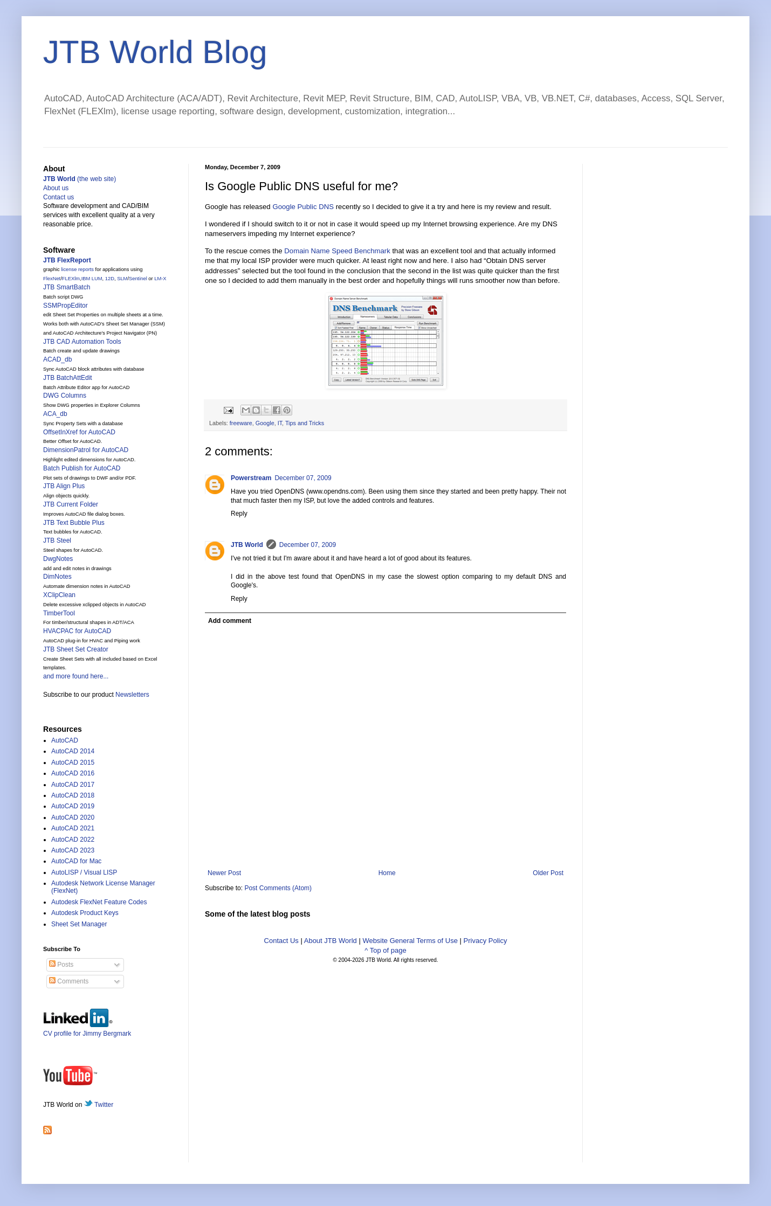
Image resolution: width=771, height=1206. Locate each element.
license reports (77, 269)
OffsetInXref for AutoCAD (79, 432)
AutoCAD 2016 (72, 773)
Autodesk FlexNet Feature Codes (99, 902)
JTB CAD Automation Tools (82, 341)
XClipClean (59, 595)
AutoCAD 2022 (72, 839)
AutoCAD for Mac (76, 861)
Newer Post (224, 873)
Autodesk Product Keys (85, 913)
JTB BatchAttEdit (67, 378)
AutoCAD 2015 (72, 762)
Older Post (548, 873)
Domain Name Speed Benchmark (337, 251)
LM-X (160, 278)
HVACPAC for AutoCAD (77, 631)
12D (109, 278)
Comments (68, 981)
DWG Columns (64, 395)
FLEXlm (71, 278)
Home (387, 873)
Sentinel (138, 278)
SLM (122, 278)
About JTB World (330, 941)
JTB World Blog (155, 52)
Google (265, 423)
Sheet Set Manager (79, 924)
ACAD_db (57, 359)
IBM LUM (91, 278)
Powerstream (251, 478)
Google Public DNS (303, 207)
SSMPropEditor (65, 305)
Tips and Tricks (304, 423)
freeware (241, 423)
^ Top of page (385, 950)
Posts (61, 964)
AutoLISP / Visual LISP (84, 872)
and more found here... (75, 676)
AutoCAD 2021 (72, 828)
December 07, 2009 (302, 478)
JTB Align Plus (64, 486)
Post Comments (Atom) (278, 888)
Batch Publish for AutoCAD (81, 468)
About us (55, 188)
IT (280, 423)
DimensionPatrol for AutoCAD (85, 450)
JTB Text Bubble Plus (74, 522)
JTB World (247, 545)
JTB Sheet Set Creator (75, 649)
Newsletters (132, 694)
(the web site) (79, 179)
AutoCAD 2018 (72, 795)
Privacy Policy (485, 941)
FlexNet (51, 278)
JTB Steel (57, 540)
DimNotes (57, 576)
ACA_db (55, 414)
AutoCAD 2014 (72, 751)
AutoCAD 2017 (72, 784)
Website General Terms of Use (410, 941)
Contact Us (281, 941)
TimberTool (59, 613)
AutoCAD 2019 (72, 806)
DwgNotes (58, 559)
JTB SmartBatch (66, 287)
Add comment (229, 621)
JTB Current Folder (70, 504)
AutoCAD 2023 (72, 850)
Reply (239, 513)
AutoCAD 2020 (72, 817)
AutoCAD (64, 740)
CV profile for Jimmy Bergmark (87, 1029)
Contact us (58, 197)
